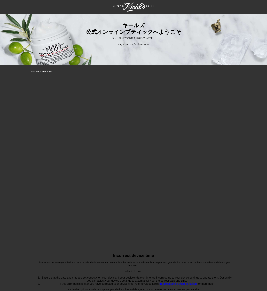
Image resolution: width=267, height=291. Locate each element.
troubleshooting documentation (178, 283)
